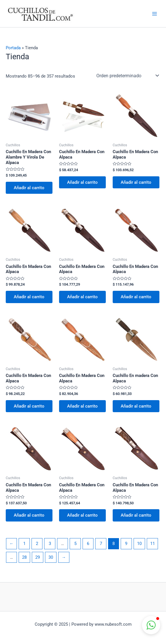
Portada (13, 47)
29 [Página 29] (37, 557)
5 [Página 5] (75, 543)
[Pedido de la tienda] (127, 75)
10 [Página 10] (139, 543)
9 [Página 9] (126, 543)
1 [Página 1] (24, 543)
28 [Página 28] (24, 557)
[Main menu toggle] (154, 13)
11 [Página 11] (152, 543)
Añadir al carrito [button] (29, 187)
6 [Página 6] (88, 543)
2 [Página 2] (37, 543)
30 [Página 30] (50, 557)
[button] (151, 625)
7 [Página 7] (101, 543)
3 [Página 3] (50, 543)
